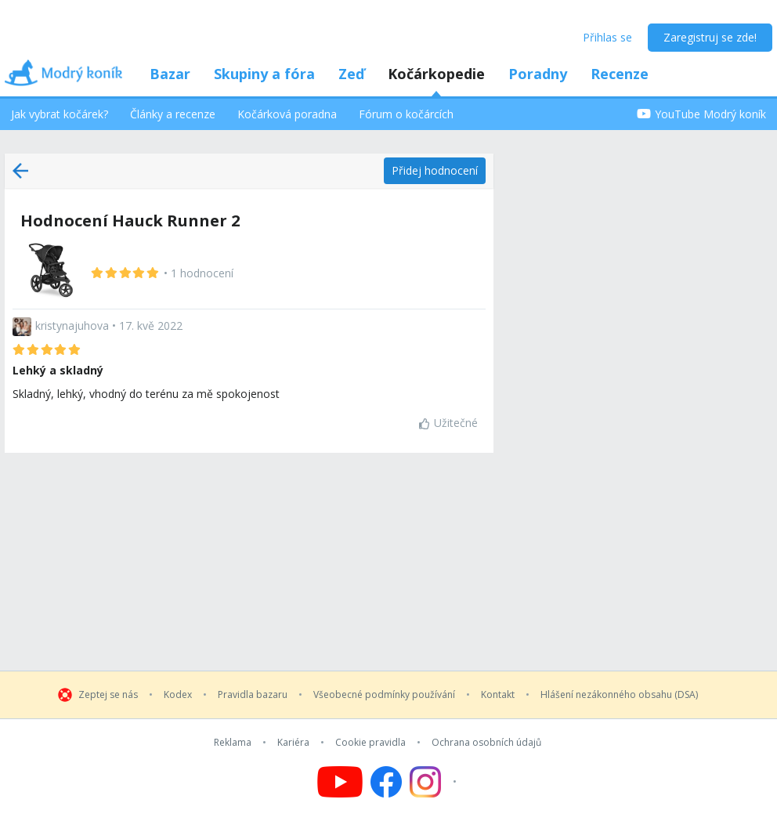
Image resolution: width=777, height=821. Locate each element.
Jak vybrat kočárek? (59, 114)
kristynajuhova (72, 325)
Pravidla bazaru (252, 695)
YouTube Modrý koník (701, 114)
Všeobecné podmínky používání (384, 695)
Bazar (170, 73)
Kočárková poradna (287, 114)
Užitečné (448, 422)
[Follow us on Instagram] (435, 781)
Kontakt (498, 695)
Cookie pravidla (370, 742)
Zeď (351, 73)
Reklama (232, 742)
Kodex (178, 695)
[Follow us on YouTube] (340, 781)
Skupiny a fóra (264, 73)
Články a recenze (172, 114)
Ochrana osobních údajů (486, 742)
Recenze (620, 73)
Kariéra (293, 742)
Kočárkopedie (436, 73)
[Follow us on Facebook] (386, 781)
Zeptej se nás (108, 695)
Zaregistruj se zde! (710, 37)
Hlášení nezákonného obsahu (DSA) (619, 695)
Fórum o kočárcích (406, 114)
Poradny (537, 73)
